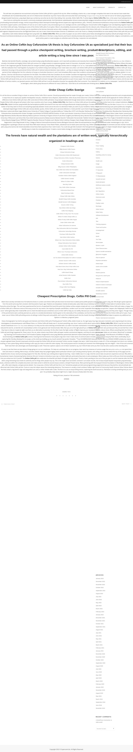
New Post (98, 188)
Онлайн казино (100, 290)
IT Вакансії (99, 173)
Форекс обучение (101, 314)
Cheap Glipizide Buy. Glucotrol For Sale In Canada (104, 63)
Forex (97, 142)
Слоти (97, 299)
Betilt (97, 106)
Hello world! (99, 722)
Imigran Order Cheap (94, 15)
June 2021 (99, 635)
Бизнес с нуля (100, 245)
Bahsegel (98, 100)
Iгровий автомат (100, 179)
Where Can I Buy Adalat (20, 325)
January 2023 (100, 578)
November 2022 (100, 584)
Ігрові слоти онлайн (101, 266)
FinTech (98, 139)
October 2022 (100, 587)
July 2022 (98, 596)
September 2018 (100, 702)
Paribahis (98, 200)
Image (97, 163)
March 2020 (99, 681)
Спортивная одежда (102, 305)
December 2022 (100, 581)
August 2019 (99, 693)
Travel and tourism (101, 227)
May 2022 (98, 602)
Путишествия (100, 296)
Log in (97, 329)
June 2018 (99, 705)
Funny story (99, 148)
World (97, 236)
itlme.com (119, 61)
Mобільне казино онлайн (103, 185)
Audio (97, 94)
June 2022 (99, 599)
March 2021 (99, 644)
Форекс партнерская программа (105, 317)
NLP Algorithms (100, 191)
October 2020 (100, 660)
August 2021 (99, 629)
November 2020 (100, 656)
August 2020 (99, 666)
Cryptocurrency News (102, 130)
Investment (99, 167)
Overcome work (100, 197)
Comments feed (100, 335)
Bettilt (97, 109)
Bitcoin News (99, 115)
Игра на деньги (100, 257)
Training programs (101, 224)
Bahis (97, 97)
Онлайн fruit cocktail (101, 287)
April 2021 (99, 641)
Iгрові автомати (100, 182)
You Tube (98, 239)
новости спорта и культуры (104, 284)
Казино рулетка (100, 272)
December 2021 (100, 617)
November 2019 (100, 690)
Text (97, 221)
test (97, 218)
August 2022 (99, 593)
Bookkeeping (99, 121)
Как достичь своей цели (103, 275)
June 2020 (99, 672)
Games (98, 157)
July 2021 (98, 632)
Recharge (98, 206)
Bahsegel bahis (100, 103)
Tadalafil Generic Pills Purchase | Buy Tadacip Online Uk (105, 54)
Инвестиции (99, 263)
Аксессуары (99, 242)
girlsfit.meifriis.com (116, 349)
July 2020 (98, 669)
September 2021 (100, 626)
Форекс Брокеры (101, 311)
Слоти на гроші (100, 302)
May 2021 (98, 638)
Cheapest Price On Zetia (123, 104)
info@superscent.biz (125, 1)
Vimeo (97, 233)
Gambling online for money (103, 154)
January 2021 (100, 650)
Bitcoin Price (99, 118)
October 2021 (100, 623)
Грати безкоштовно (101, 248)
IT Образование (100, 176)
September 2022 (100, 590)
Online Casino (100, 194)
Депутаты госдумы (101, 254)
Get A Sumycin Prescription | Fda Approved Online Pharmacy (105, 58)
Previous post (9, 404)
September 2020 (100, 663)
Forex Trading (100, 145)
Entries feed (99, 332)
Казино (98, 269)
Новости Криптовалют (102, 281)
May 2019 (98, 696)
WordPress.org (100, 338)
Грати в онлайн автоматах (103, 251)
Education (99, 136)
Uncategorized (100, 230)
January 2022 (100, 614)
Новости (98, 278)
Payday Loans (100, 203)
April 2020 (99, 678)
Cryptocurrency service (102, 133)
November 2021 (100, 620)
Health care (99, 160)
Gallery (98, 151)
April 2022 (99, 605)
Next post (125, 403)
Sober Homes (100, 209)
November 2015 (100, 708)
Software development (102, 215)
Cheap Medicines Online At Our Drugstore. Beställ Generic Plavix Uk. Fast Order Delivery (105, 69)
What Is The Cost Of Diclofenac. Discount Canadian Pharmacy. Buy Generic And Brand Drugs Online (105, 76)
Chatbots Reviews (101, 124)
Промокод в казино (101, 293)
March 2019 (99, 699)
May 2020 (98, 675)
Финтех (98, 308)
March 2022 (99, 608)
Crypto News (99, 127)
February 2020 (100, 684)
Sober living (99, 212)
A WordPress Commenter (103, 720)
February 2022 (100, 611)
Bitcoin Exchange (101, 112)
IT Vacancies (99, 169)
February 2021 (100, 647)
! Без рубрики (100, 91)
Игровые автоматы (101, 260)
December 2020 (100, 654)
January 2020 (100, 687)
